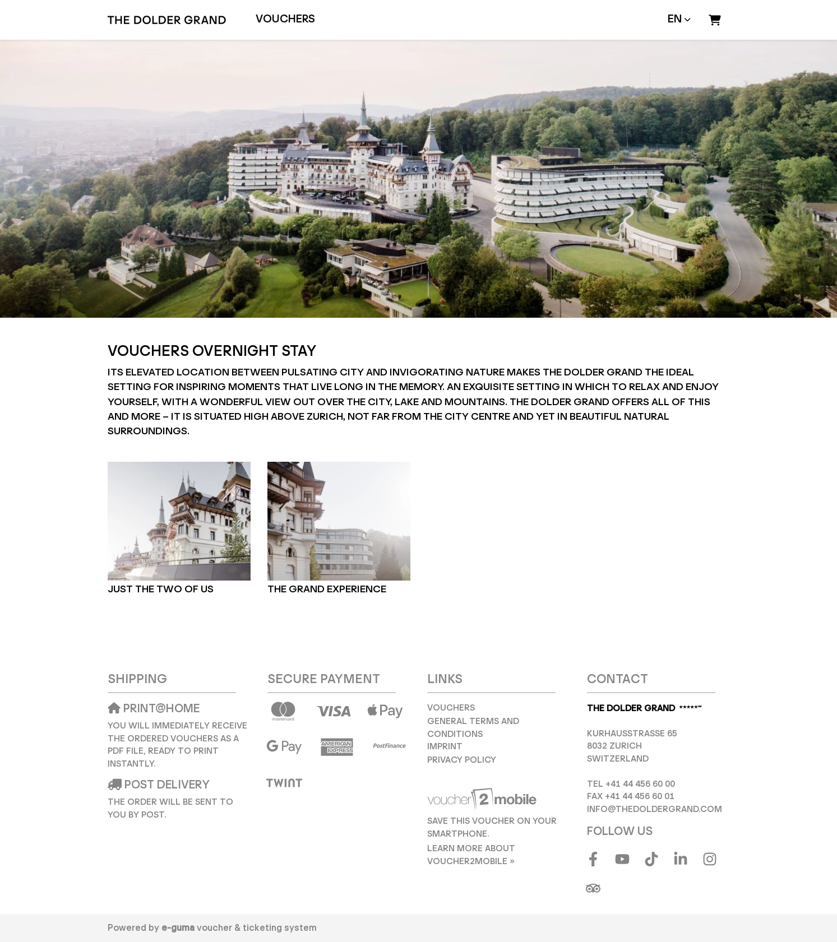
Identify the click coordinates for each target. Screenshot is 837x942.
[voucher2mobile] (483, 799)
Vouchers (285, 19)
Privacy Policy (461, 760)
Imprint (445, 747)
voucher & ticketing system (239, 928)
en (675, 19)
